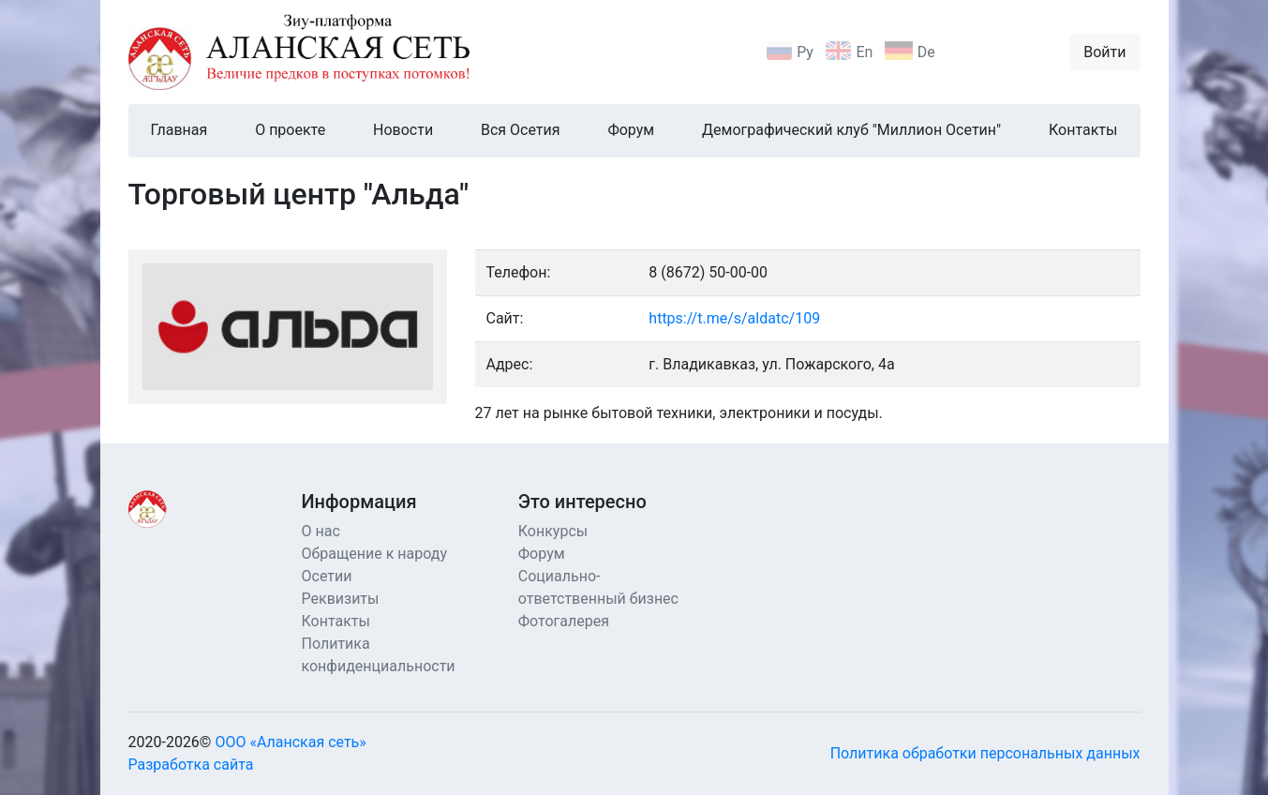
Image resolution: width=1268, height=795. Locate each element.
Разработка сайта (191, 764)
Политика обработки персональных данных (985, 753)
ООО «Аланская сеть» (290, 742)
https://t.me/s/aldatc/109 (734, 318)
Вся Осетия (520, 130)
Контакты (1083, 130)
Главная (179, 130)
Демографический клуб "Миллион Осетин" (851, 130)
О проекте (290, 130)
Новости (403, 130)
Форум (630, 130)
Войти (1104, 52)
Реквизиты (341, 599)
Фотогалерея (563, 621)
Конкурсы (553, 531)
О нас (321, 531)
